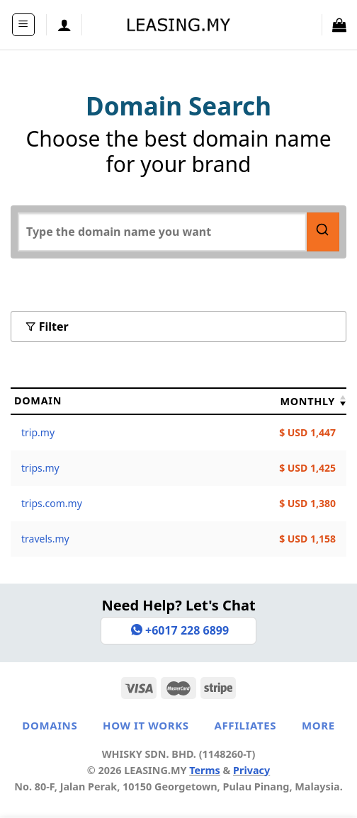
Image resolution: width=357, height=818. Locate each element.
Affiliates (245, 725)
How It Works (146, 725)
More (318, 725)
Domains (49, 725)
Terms (204, 770)
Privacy (251, 770)
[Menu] (23, 24)
